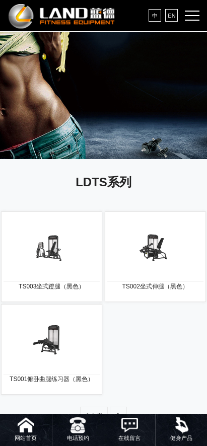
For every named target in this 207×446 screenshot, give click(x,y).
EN (171, 16)
